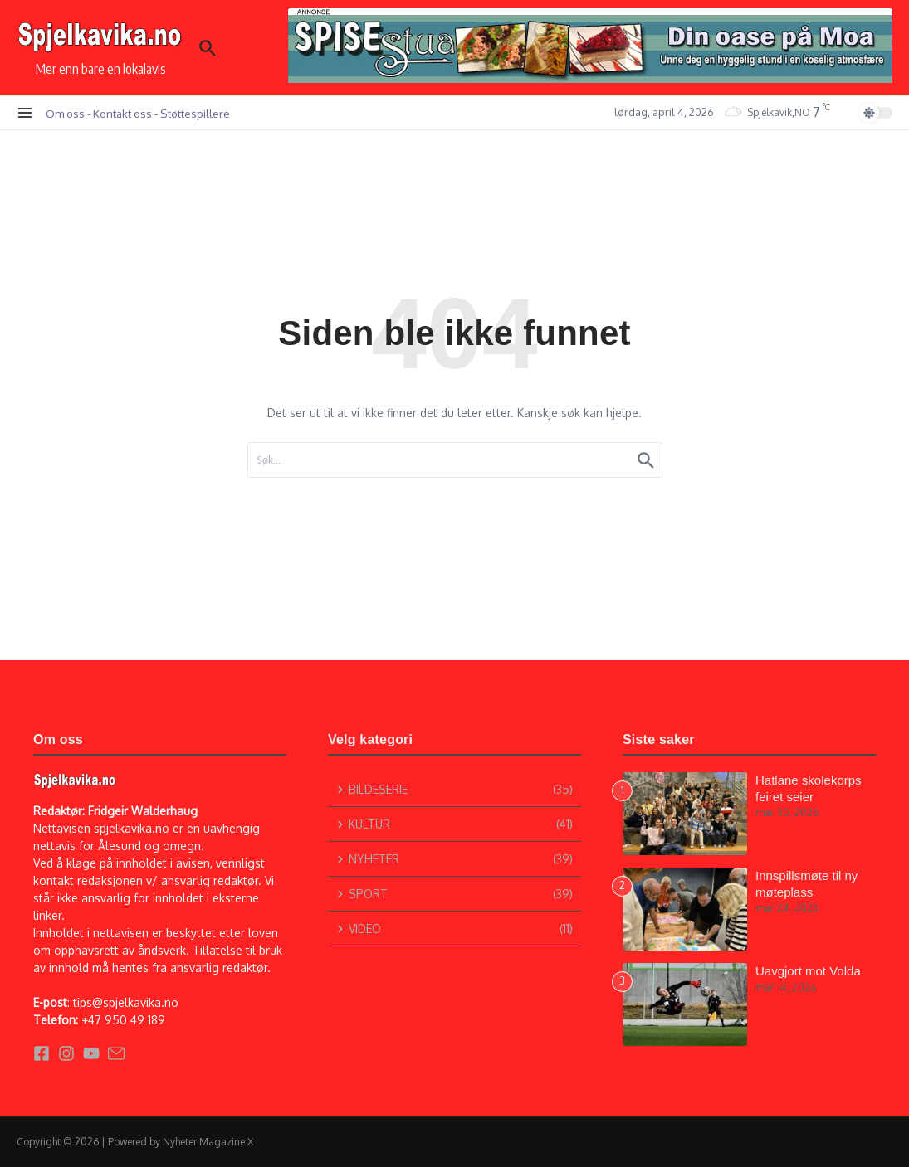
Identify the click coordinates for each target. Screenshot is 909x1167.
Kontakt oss (122, 113)
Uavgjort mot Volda (808, 971)
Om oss (65, 113)
